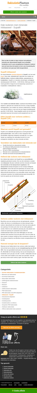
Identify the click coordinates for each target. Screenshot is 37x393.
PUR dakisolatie (6, 290)
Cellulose (4, 286)
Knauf (2, 76)
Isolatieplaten (6, 298)
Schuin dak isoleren (9, 374)
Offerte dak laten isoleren (18, 262)
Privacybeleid (4, 384)
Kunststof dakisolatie (8, 276)
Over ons (25, 7)
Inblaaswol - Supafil (7, 294)
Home (10, 7)
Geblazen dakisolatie (8, 307)
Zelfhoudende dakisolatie (9, 288)
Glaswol (4, 282)
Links (15, 384)
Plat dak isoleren (8, 375)
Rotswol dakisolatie (8, 368)
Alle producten (17, 7)
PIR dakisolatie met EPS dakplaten (12, 292)
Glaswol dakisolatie (8, 366)
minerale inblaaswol (16, 74)
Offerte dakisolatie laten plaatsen (11, 309)
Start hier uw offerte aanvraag (11, 327)
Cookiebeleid (24, 382)
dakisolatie (3, 358)
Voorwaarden (17, 382)
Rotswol (4, 284)
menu (3, 17)
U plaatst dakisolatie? (28, 384)
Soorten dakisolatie (21, 20)
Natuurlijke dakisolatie (8, 278)
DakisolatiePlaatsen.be (11, 20)
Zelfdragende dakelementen (10, 280)
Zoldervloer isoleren (9, 377)
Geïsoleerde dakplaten (8, 296)
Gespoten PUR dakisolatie (9, 305)
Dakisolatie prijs (8, 370)
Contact (20, 384)
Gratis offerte (19, 390)
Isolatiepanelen (6, 301)
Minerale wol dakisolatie (9, 274)
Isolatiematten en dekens (9, 303)
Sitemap (10, 384)
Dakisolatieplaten (8, 372)
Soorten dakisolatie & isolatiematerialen (13, 272)
